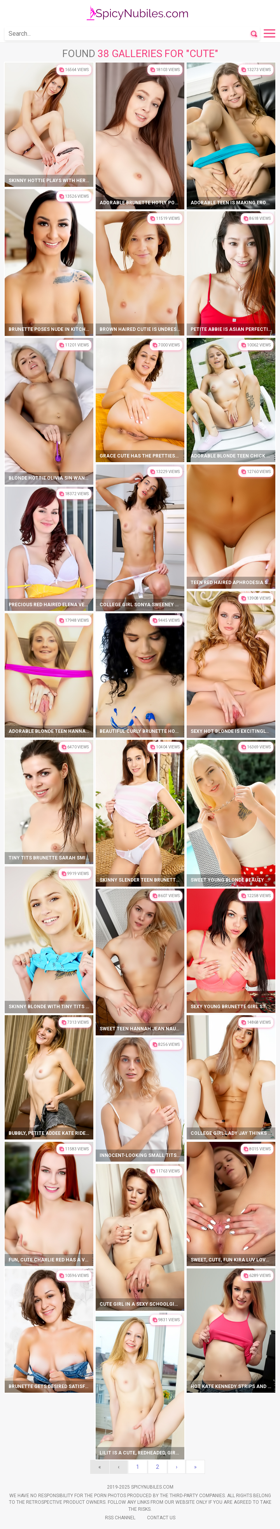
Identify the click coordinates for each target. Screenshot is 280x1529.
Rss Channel (120, 1517)
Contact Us (161, 1517)
